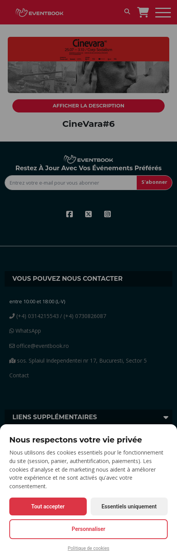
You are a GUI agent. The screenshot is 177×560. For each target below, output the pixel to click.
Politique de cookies (88, 548)
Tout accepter (48, 506)
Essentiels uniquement (129, 506)
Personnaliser (88, 529)
